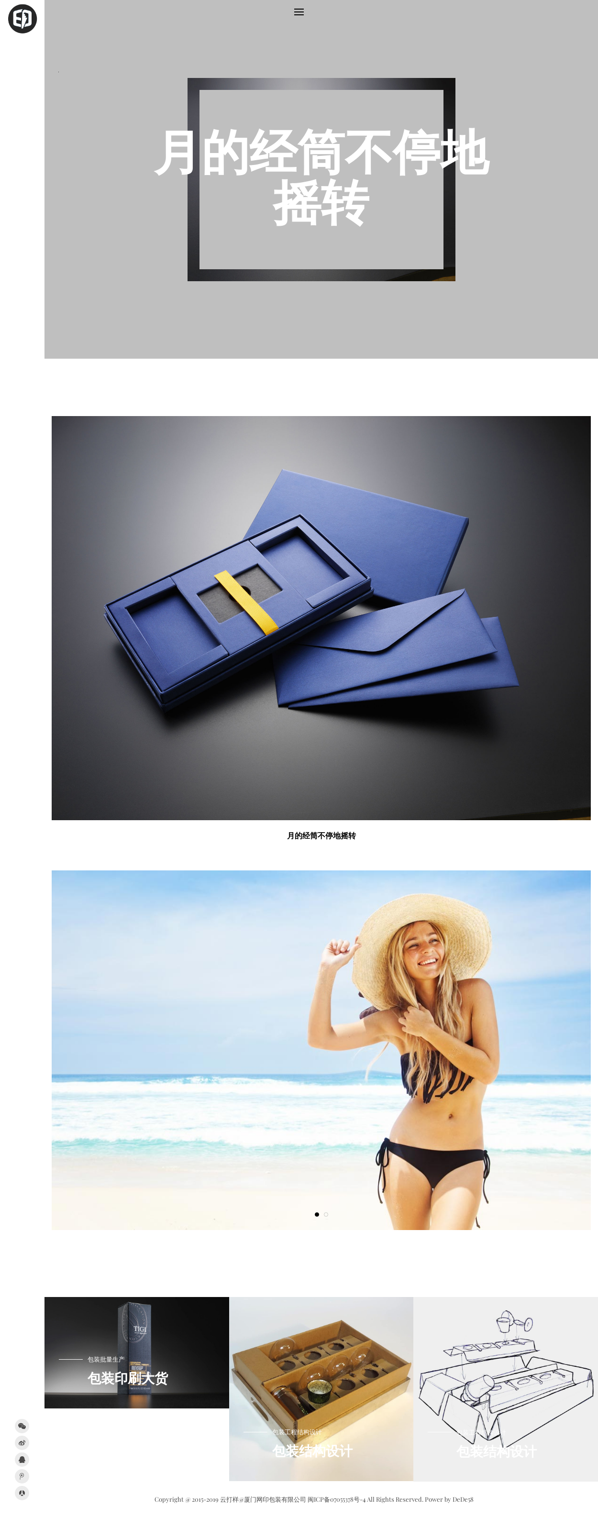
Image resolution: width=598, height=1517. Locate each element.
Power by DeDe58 (449, 1499)
